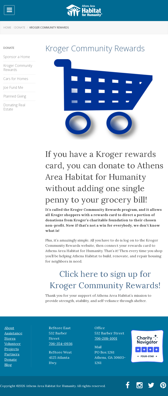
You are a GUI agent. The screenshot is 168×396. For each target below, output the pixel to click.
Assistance (13, 333)
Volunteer (12, 343)
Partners (11, 354)
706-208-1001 (105, 338)
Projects (11, 349)
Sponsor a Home (16, 57)
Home (7, 27)
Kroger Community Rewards (17, 68)
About (9, 328)
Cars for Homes (15, 79)
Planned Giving (14, 96)
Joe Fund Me (13, 87)
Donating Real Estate (14, 107)
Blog (8, 364)
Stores (10, 338)
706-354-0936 (60, 343)
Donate (19, 27)
